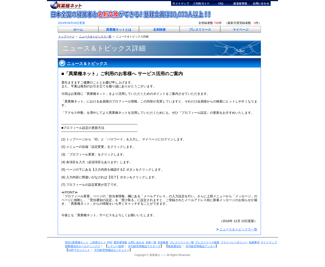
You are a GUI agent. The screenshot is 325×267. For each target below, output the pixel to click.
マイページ (240, 29)
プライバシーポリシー (234, 242)
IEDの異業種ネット (76, 242)
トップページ (66, 36)
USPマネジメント (79, 250)
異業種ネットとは (118, 29)
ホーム (78, 29)
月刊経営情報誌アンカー (200, 246)
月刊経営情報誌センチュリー (111, 250)
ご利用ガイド (98, 242)
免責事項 (254, 242)
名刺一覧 (151, 242)
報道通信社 (174, 246)
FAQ (109, 242)
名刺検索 (159, 29)
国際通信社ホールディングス (82, 246)
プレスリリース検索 (207, 242)
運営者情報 (120, 242)
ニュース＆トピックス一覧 (95, 36)
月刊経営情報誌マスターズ (144, 246)
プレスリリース (200, 29)
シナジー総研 (116, 246)
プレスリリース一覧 (181, 242)
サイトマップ (269, 242)
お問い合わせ (136, 242)
